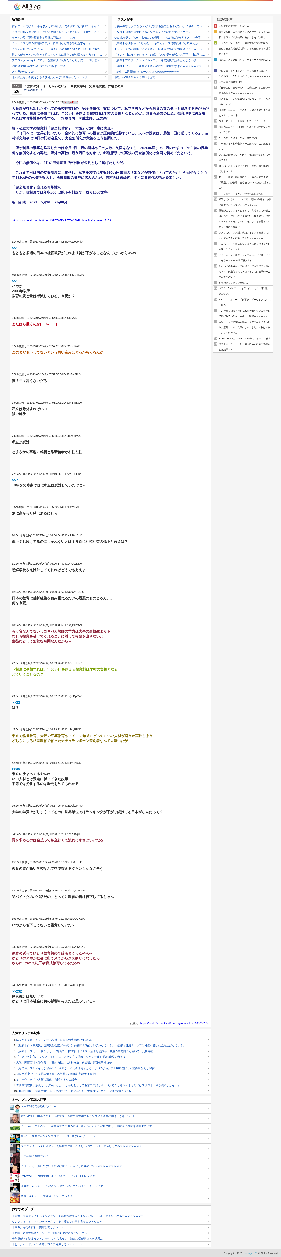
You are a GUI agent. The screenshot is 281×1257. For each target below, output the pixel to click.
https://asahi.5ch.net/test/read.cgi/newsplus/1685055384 (174, 1023)
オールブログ (250, 1253)
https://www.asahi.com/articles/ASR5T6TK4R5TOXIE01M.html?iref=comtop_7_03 (61, 220)
